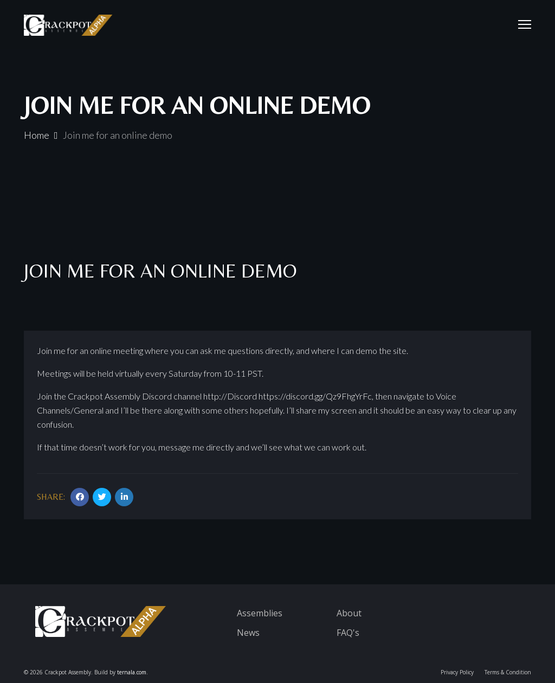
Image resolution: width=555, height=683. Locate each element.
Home (36, 135)
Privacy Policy (457, 672)
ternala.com (131, 672)
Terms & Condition (508, 672)
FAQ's (348, 633)
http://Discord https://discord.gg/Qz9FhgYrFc (287, 396)
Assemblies (259, 613)
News (248, 633)
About (349, 613)
